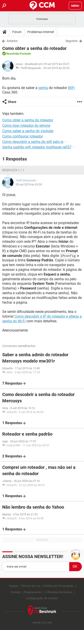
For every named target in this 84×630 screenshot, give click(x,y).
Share (12, 102)
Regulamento (32, 592)
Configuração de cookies (42, 598)
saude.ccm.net (42, 622)
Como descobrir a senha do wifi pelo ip (32, 142)
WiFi (71, 88)
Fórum (17, 32)
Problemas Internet (40, 32)
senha (43, 88)
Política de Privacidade (58, 586)
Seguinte (71, 41)
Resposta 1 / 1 (13, 170)
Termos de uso (30, 586)
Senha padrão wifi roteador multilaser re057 (36, 147)
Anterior (12, 41)
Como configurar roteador (22, 136)
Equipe (13, 586)
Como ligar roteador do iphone (26, 125)
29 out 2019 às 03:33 (56, 68)
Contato (15, 592)
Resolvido (12, 53)
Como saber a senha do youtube (27, 131)
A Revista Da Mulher (58, 592)
